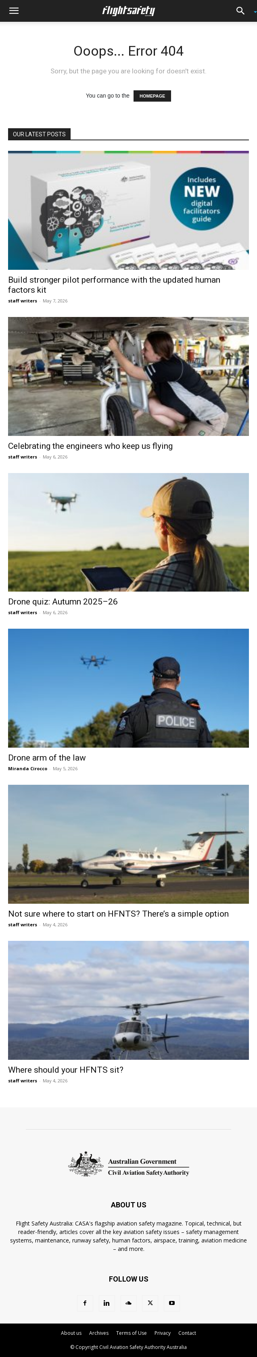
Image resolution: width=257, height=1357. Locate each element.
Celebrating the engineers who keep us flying (90, 446)
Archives (99, 1333)
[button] (14, 11)
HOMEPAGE (152, 96)
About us (71, 1333)
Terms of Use (131, 1333)
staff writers (22, 301)
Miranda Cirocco (27, 768)
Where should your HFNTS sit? (65, 1070)
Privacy (163, 1333)
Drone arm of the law (47, 758)
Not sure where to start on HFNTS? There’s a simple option (118, 914)
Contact (187, 1333)
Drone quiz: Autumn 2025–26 (63, 602)
